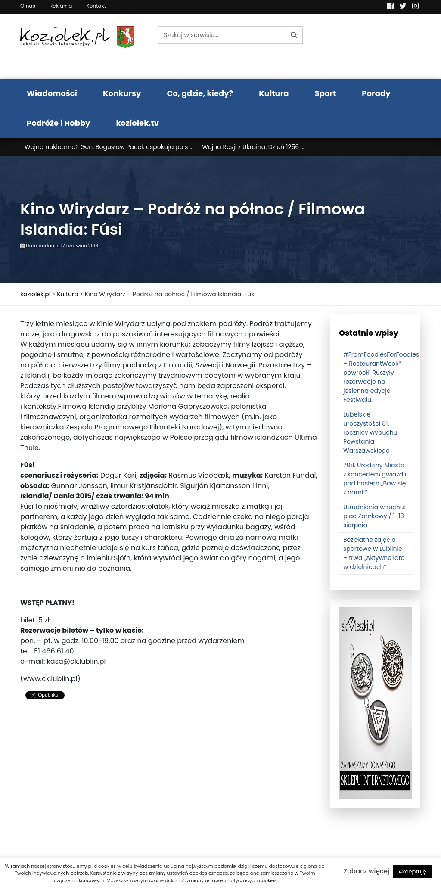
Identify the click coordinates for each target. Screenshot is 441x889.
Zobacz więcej (366, 871)
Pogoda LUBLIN (375, 46)
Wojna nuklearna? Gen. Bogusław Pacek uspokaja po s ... (109, 147)
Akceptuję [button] (412, 871)
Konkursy (122, 93)
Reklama (61, 5)
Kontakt (96, 5)
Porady (376, 93)
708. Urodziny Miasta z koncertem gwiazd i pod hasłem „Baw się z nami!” (374, 479)
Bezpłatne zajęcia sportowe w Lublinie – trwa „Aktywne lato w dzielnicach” (374, 553)
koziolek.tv (137, 123)
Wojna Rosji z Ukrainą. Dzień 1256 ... (253, 147)
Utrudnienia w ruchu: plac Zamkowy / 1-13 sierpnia (374, 516)
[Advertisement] (168, 776)
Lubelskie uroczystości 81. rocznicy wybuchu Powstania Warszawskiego (370, 432)
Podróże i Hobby (58, 123)
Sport (325, 93)
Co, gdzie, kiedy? (200, 93)
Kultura (274, 93)
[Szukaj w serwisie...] (222, 35)
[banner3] (375, 702)
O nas (27, 5)
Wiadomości (52, 93)
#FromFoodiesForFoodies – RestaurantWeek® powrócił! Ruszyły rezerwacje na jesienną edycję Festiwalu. (381, 377)
